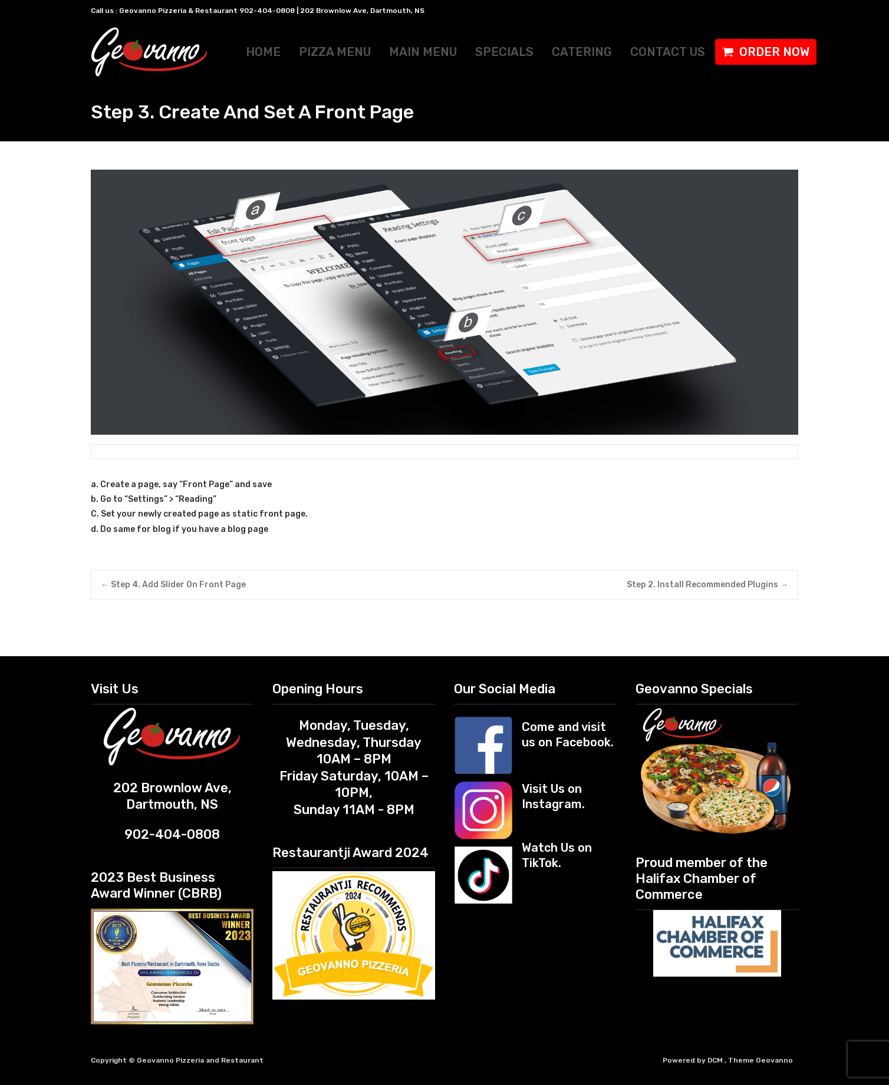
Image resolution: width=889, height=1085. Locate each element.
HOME (263, 52)
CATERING (582, 52)
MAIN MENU (423, 52)
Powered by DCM (694, 1060)
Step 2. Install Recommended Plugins (707, 585)
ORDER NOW (774, 52)
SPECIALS (504, 52)
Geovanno (774, 1060)
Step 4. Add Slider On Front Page (173, 585)
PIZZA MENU (335, 52)
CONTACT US (667, 52)
